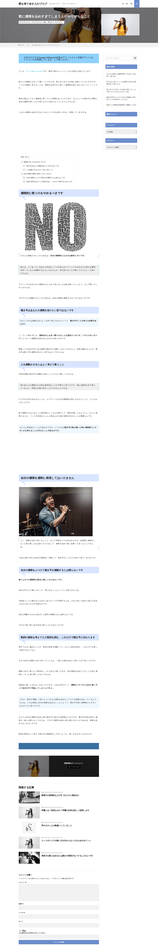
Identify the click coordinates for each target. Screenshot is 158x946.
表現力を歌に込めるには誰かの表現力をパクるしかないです (67, 855)
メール (22, 912)
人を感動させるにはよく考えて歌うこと (37, 169)
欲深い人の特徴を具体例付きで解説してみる (121, 105)
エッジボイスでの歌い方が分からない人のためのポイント (66, 840)
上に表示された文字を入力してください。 (33, 933)
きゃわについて (54, 4)
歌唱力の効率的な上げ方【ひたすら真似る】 (60, 795)
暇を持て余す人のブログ (33, 3)
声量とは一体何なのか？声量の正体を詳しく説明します (65, 810)
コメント (22, 882)
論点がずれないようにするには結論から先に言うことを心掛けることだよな (121, 98)
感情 (50, 22)
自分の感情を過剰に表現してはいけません (36, 173)
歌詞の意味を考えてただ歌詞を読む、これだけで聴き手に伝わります (47, 181)
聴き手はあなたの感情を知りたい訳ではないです (40, 165)
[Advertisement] (59, 136)
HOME (22, 45)
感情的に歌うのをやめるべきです (33, 161)
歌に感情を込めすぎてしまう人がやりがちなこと (46, 45)
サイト (21, 921)
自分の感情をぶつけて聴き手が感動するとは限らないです (43, 177)
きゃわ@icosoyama (34, 71)
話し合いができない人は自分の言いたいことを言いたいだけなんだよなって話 (121, 90)
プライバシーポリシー (69, 4)
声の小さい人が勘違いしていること (56, 825)
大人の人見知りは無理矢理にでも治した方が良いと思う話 (121, 75)
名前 (21, 904)
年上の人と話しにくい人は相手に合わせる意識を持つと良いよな (121, 83)
